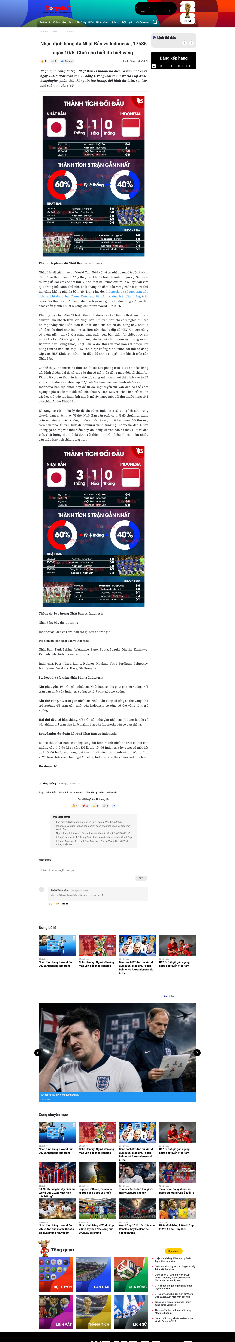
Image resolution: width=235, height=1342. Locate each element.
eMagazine (151, 1317)
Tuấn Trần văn (59, 890)
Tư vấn (175, 1321)
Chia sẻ (69, 61)
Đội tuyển (127, 22)
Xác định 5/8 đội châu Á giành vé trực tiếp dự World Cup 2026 (89, 822)
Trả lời (65, 904)
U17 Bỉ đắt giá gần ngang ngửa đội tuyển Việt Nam (174, 964)
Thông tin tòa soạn (47, 1338)
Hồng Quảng (50, 783)
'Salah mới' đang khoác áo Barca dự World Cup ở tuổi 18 (177, 1127)
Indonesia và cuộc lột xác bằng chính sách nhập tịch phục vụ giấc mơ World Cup (92, 828)
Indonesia (112, 792)
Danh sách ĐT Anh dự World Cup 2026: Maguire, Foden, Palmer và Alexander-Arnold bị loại (136, 968)
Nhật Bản (51, 792)
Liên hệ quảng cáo (68, 1338)
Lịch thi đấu (166, 38)
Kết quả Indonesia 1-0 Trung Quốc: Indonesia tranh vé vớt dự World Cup (94, 837)
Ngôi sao (123, 1317)
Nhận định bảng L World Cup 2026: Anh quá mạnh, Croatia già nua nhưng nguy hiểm (56, 1166)
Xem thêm (169, 996)
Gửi (141, 878)
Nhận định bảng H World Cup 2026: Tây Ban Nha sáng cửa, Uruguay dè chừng (96, 1166)
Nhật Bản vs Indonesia (71, 792)
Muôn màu (142, 22)
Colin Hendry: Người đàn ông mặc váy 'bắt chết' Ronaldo (96, 964)
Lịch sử (115, 22)
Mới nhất (45, 22)
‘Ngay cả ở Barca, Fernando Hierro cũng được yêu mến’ (95, 1127)
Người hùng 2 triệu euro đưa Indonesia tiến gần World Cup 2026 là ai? (93, 833)
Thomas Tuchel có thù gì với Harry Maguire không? (136, 1127)
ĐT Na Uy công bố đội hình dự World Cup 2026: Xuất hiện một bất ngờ (57, 1129)
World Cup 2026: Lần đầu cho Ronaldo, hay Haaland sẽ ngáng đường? (137, 1166)
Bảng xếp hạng (174, 58)
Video (56, 22)
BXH (91, 22)
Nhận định (102, 22)
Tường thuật (178, 1313)
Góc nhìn (67, 22)
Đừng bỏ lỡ (47, 928)
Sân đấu (149, 1329)
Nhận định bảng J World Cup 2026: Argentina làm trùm (56, 964)
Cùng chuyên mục (53, 1051)
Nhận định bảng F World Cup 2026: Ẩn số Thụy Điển (176, 1164)
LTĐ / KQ (80, 22)
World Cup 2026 (48, 31)
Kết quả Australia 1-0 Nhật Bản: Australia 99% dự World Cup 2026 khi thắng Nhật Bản (92, 843)
